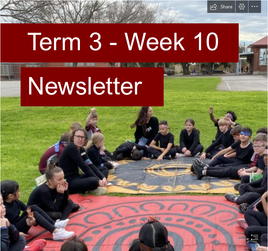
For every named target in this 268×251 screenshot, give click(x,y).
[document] (134, 125)
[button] (221, 6)
